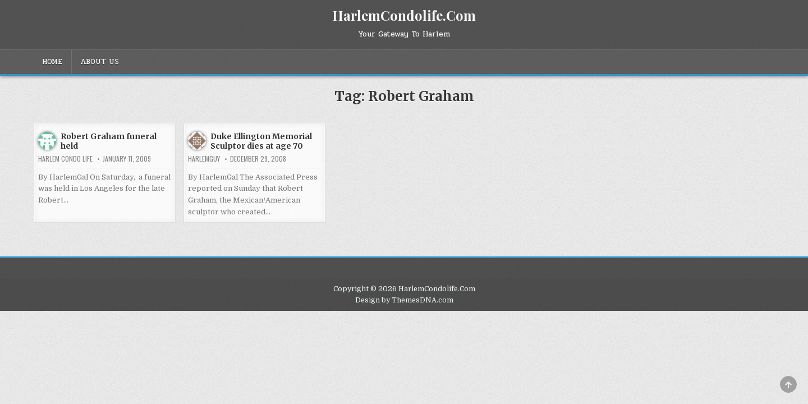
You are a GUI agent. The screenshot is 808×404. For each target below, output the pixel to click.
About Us (99, 61)
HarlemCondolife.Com (404, 15)
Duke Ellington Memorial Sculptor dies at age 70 (261, 141)
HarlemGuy (204, 158)
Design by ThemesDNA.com (404, 300)
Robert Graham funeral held (109, 141)
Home (52, 61)
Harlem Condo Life (65, 158)
